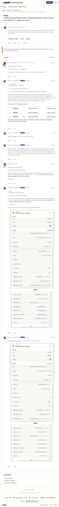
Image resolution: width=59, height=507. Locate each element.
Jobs (30, 497)
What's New (23, 6)
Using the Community (9, 480)
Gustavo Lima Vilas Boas (13, 27)
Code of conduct (8, 478)
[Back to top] (57, 491)
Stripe (22, 38)
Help (10, 497)
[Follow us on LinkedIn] (29, 501)
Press (25, 497)
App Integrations (50, 497)
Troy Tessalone (11, 62)
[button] (49, 2)
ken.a (9, 163)
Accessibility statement (34, 492)
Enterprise (35, 497)
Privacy (55, 505)
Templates (42, 497)
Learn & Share (13, 6)
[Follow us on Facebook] (27, 501)
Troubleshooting (16, 10)
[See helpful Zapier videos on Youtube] (37, 501)
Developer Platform (18, 497)
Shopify (28, 38)
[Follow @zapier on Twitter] (35, 501)
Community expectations (10, 482)
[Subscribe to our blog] (32, 501)
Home (3, 10)
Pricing (5, 497)
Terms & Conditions (24, 492)
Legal (51, 505)
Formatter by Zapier (13, 38)
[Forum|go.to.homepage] (13, 2)
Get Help (4, 6)
